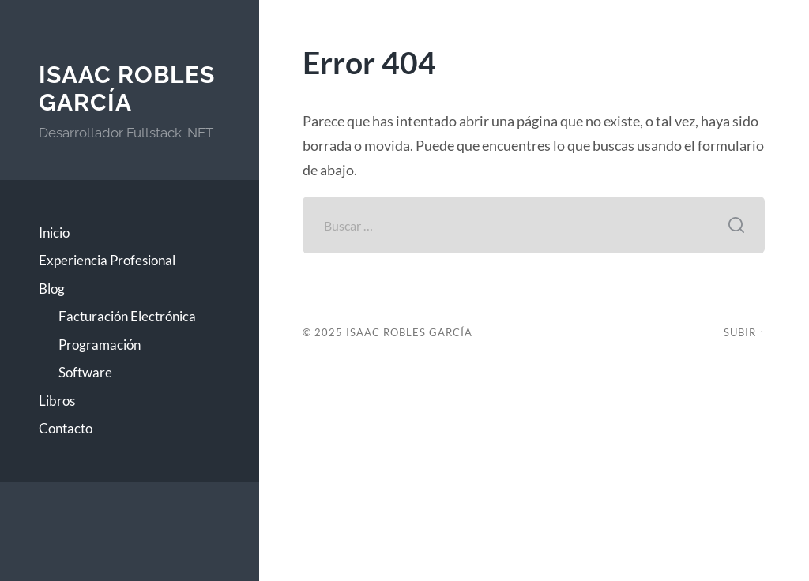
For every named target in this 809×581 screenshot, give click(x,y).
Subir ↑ (744, 332)
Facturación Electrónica (127, 316)
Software (85, 372)
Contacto (65, 428)
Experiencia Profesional (107, 260)
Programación (99, 344)
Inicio (54, 232)
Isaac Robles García (127, 89)
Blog (52, 288)
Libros (57, 400)
